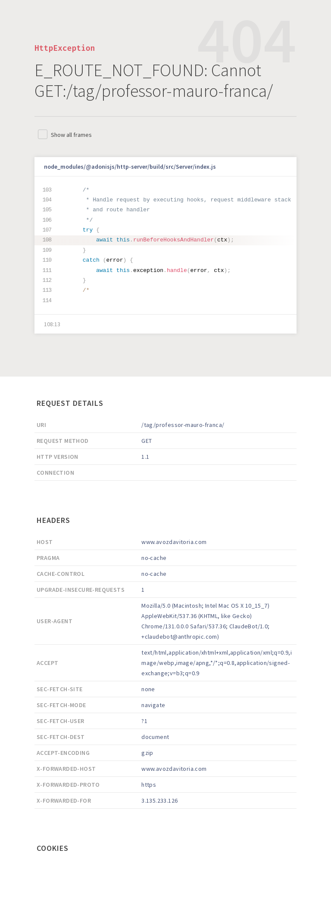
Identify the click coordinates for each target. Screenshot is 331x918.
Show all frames (71, 135)
